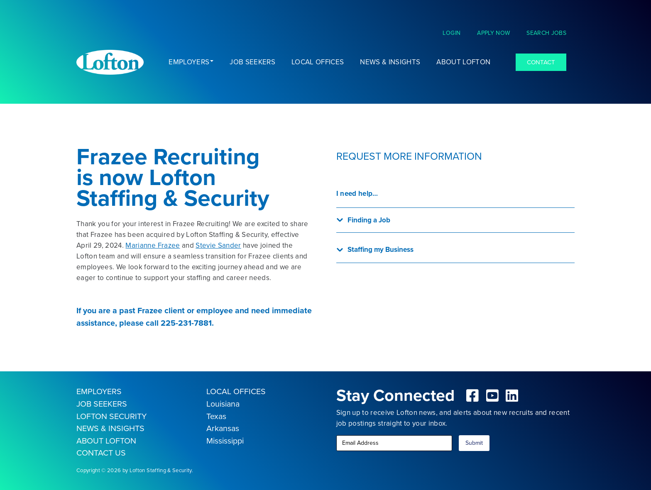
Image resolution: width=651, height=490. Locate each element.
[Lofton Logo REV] (110, 62)
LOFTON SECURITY (111, 416)
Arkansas (222, 428)
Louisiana (223, 404)
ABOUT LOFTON (106, 441)
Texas (216, 416)
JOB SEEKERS (101, 404)
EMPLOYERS (99, 391)
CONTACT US (101, 453)
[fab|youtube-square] (492, 395)
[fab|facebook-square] (473, 395)
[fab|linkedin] (512, 395)
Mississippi (225, 441)
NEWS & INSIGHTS (110, 428)
